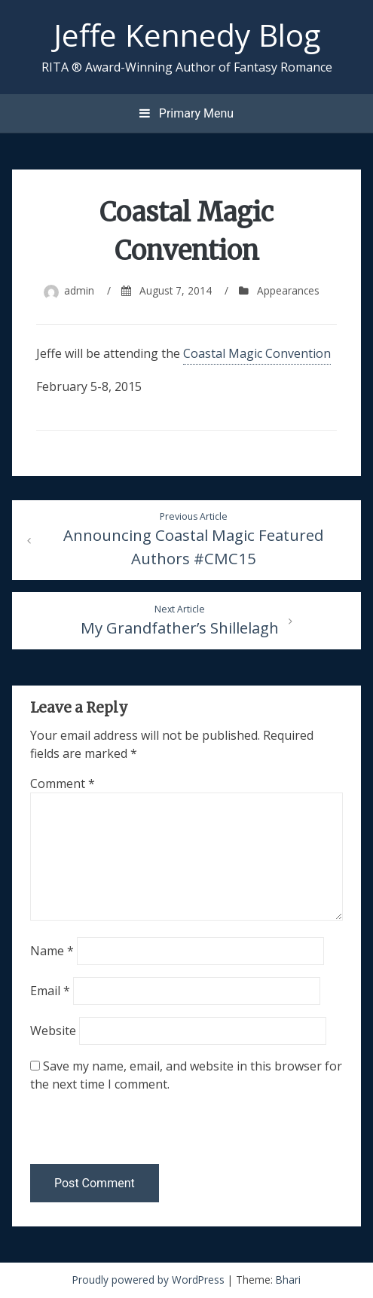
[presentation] (133, 1131)
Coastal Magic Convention (257, 353)
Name (52, 950)
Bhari (288, 1279)
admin (79, 290)
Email (50, 990)
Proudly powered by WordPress (150, 1279)
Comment (62, 783)
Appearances (288, 290)
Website (53, 1030)
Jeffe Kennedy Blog (187, 35)
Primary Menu (186, 113)
